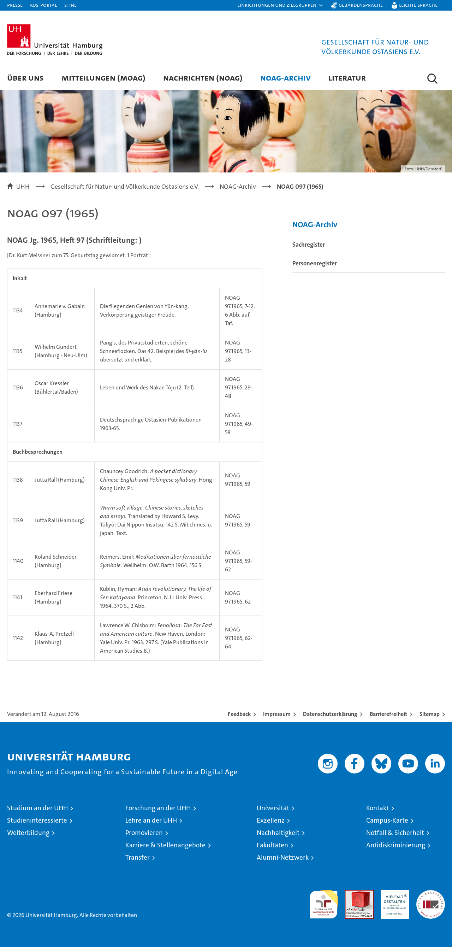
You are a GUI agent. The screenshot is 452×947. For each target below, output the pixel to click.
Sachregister (308, 244)
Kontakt (377, 808)
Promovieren (144, 832)
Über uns (25, 77)
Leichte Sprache (418, 4)
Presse (15, 4)
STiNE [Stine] (70, 4)
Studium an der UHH (37, 808)
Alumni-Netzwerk (283, 857)
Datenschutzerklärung (330, 714)
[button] (280, 5)
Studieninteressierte (37, 820)
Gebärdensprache (361, 4)
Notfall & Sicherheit (395, 832)
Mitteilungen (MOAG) (103, 77)
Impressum (277, 714)
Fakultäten (272, 845)
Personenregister (314, 263)
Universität (273, 808)
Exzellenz (271, 820)
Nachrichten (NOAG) (203, 77)
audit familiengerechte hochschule (323, 901)
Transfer (137, 857)
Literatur (347, 77)
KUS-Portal (43, 4)
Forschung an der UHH (158, 808)
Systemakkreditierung (430, 894)
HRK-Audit (393, 894)
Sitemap (430, 714)
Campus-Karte (387, 820)
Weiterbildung (28, 832)
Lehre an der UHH (151, 820)
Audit (351, 894)
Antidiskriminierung (395, 845)
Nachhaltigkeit (278, 832)
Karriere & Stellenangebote (165, 845)
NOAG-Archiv (285, 77)
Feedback (239, 714)
